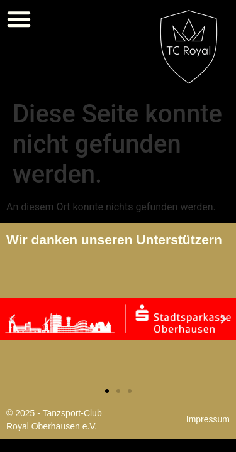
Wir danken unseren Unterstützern (114, 239)
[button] (19, 19)
